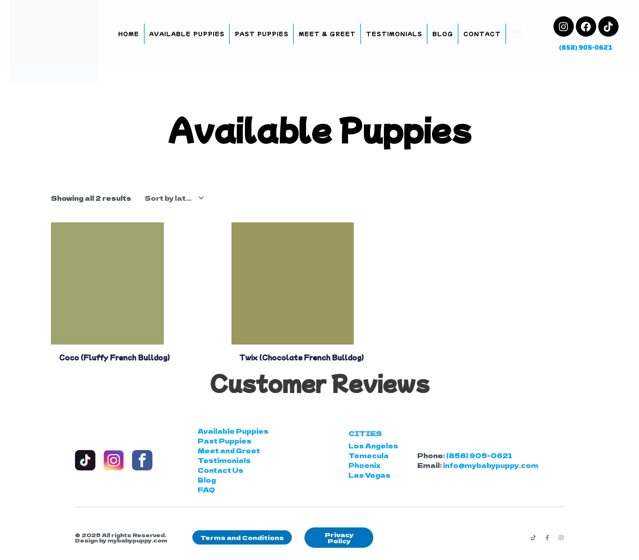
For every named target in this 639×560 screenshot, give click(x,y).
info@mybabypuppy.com (490, 465)
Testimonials (394, 33)
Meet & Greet (327, 33)
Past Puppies (262, 33)
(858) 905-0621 (586, 47)
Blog (442, 33)
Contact (482, 33)
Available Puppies (186, 33)
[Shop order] (172, 198)
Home (128, 33)
